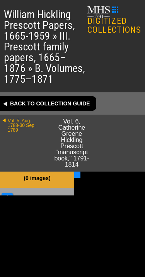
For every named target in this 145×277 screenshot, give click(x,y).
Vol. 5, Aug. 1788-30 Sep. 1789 (22, 125)
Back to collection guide (50, 103)
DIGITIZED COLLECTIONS (114, 21)
